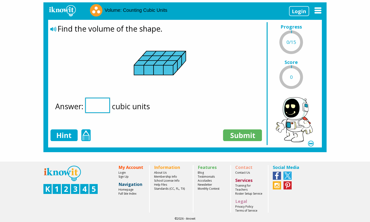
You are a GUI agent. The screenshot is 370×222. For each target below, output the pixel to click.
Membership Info (165, 177)
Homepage (126, 190)
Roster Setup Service (248, 194)
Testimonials (206, 177)
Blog (201, 173)
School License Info (167, 181)
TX (182, 189)
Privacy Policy (244, 207)
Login (299, 11)
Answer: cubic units (102, 105)
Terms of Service (246, 211)
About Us (160, 173)
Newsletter (205, 185)
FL (177, 189)
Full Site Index (127, 194)
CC (172, 189)
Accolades (205, 181)
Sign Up (123, 177)
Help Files (160, 185)
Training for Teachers (243, 188)
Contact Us (242, 173)
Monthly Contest (208, 189)
